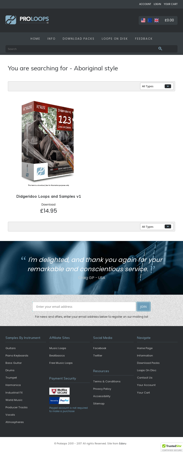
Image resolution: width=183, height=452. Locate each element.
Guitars (10, 348)
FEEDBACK (144, 39)
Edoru (122, 443)
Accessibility (101, 396)
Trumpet (11, 378)
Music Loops (57, 348)
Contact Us (144, 378)
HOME (35, 39)
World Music (13, 400)
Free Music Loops (61, 363)
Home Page (144, 348)
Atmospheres (14, 422)
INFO (51, 39)
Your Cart (143, 392)
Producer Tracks (16, 407)
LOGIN (157, 4)
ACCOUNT (145, 4)
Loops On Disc (146, 370)
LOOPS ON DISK (115, 39)
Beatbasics (57, 355)
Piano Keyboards (16, 355)
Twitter (97, 355)
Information (145, 355)
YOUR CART (171, 4)
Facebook (99, 348)
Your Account (146, 385)
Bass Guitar (13, 363)
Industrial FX (14, 392)
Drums (10, 370)
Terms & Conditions (107, 381)
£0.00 (169, 20)
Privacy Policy (102, 389)
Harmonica (13, 385)
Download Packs (148, 363)
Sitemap (98, 403)
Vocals (10, 415)
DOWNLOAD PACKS (79, 39)
